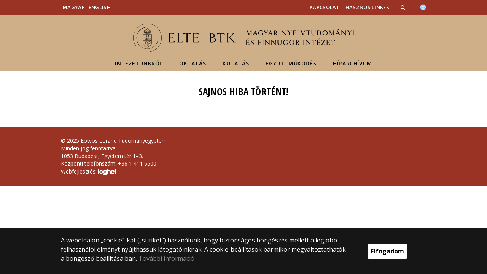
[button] (404, 7)
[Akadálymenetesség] (423, 6)
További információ (166, 258)
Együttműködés (291, 63)
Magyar (74, 7)
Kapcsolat (325, 7)
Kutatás (236, 63)
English (100, 7)
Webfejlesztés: (88, 172)
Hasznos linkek (367, 7)
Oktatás (192, 63)
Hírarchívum (352, 63)
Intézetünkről (138, 63)
